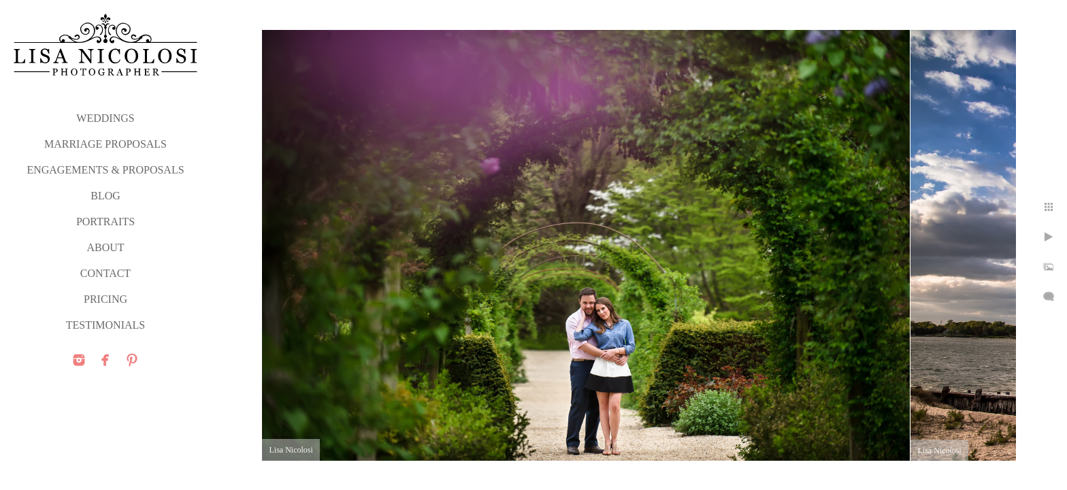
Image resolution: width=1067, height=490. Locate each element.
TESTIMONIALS (105, 325)
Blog (105, 195)
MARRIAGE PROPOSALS (105, 144)
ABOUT (105, 247)
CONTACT (105, 273)
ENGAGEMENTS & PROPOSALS (105, 170)
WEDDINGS (105, 118)
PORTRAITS (105, 221)
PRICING (105, 299)
